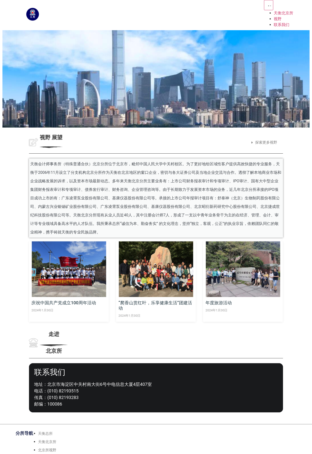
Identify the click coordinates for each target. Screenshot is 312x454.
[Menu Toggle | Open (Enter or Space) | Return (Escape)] (268, 5)
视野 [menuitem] (278, 19)
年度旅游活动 (218, 302)
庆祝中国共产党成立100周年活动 (63, 302)
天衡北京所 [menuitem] (283, 13)
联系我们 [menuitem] (281, 24)
